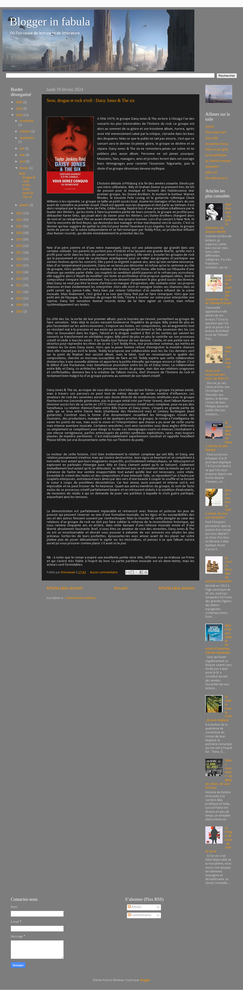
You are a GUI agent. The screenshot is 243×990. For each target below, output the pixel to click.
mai (22, 155)
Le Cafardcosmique (218, 161)
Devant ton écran (216, 144)
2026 (19, 102)
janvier (25, 205)
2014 (19, 272)
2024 (19, 115)
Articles (135, 907)
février (24, 168)
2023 (19, 213)
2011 (19, 292)
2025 (19, 108)
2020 (19, 233)
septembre (27, 138)
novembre (27, 121)
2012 (19, 285)
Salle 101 (211, 172)
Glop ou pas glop (216, 149)
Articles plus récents (65, 588)
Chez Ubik (211, 138)
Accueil (120, 588)
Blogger (145, 980)
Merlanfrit (212, 166)
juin (22, 148)
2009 (19, 305)
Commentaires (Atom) (80, 598)
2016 (19, 259)
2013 (19, 278)
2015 (19, 265)
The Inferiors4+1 (216, 178)
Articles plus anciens (177, 588)
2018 (19, 246)
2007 (19, 311)
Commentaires (139, 915)
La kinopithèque (215, 155)
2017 (19, 252)
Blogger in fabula (50, 21)
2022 (19, 219)
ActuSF (209, 126)
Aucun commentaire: (104, 572)
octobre (25, 131)
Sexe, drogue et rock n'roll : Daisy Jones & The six (91, 100)
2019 (19, 239)
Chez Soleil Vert (215, 132)
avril (23, 161)
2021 (19, 226)
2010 (19, 298)
